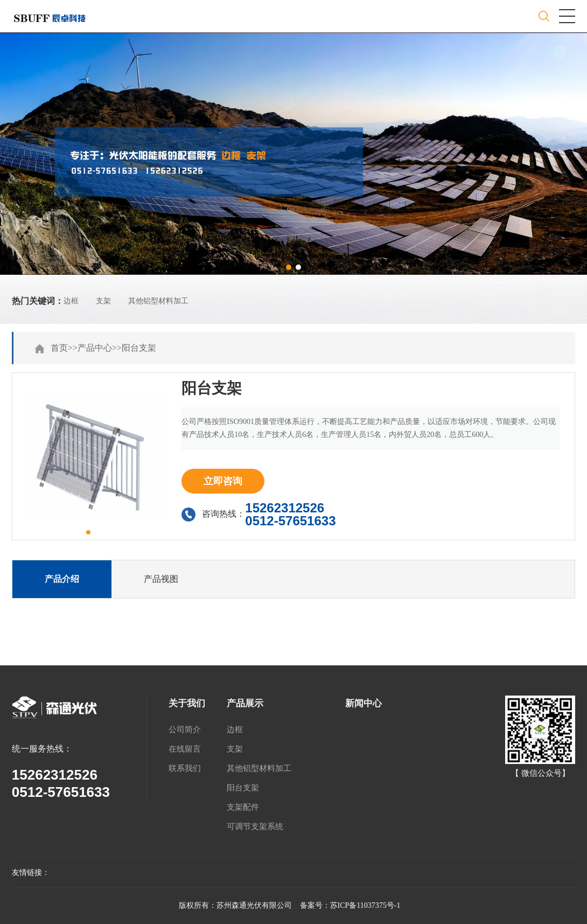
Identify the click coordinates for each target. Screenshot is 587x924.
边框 (71, 301)
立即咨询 (223, 481)
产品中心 (95, 347)
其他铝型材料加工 (158, 301)
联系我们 (185, 768)
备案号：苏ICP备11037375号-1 (350, 905)
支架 (103, 301)
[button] (288, 267)
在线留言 (185, 749)
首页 (59, 347)
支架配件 (243, 807)
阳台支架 (139, 347)
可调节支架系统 (255, 826)
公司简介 (185, 729)
